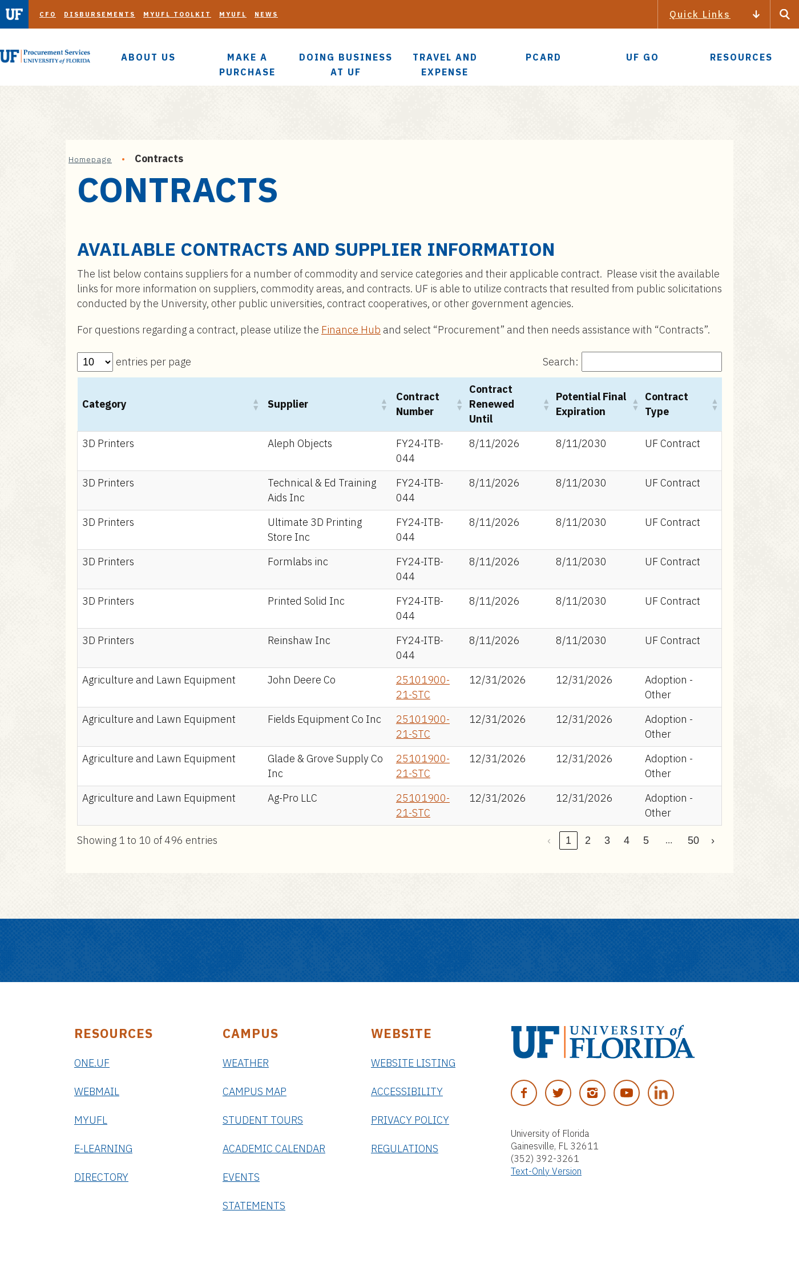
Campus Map (254, 1091)
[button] (255, 404)
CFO (47, 14)
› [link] (713, 840)
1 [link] (568, 840)
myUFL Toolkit (177, 14)
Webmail (96, 1091)
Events (241, 1177)
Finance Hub (351, 329)
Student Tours (263, 1120)
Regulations (404, 1148)
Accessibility (407, 1091)
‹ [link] (549, 840)
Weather (246, 1062)
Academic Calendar (274, 1148)
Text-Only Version (546, 1171)
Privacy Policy (410, 1120)
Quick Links (700, 14)
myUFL (233, 14)
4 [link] (626, 840)
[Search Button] (784, 14)
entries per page (153, 361)
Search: (561, 361)
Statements (254, 1205)
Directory (101, 1177)
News (266, 14)
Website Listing (413, 1062)
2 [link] (588, 840)
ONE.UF (92, 1062)
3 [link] (607, 840)
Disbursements (99, 14)
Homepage (90, 159)
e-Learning (103, 1148)
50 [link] (693, 840)
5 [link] (646, 840)
